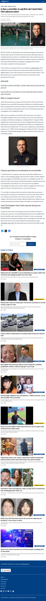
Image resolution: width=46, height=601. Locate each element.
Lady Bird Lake (35, 68)
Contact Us (3, 588)
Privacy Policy (3, 581)
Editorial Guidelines (4, 579)
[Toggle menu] (43, 1)
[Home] (5, 1)
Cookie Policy (3, 583)
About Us (2, 577)
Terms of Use (3, 586)
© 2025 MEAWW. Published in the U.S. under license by (11, 564)
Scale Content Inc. (25, 564)
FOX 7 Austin (16, 176)
